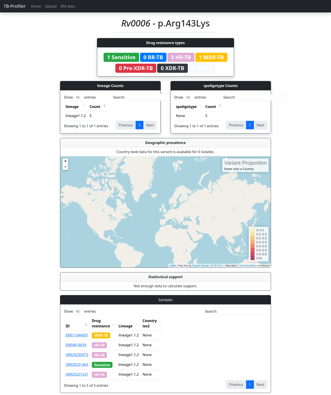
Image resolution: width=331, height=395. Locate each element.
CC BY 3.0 (216, 265)
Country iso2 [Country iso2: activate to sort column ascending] (163, 320)
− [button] (65, 167)
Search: (144, 97)
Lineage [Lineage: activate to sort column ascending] (135, 320)
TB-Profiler (15, 6)
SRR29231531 (77, 369)
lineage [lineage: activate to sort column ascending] (72, 106)
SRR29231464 (77, 359)
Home (36, 6)
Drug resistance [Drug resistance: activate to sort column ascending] (106, 320)
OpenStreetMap (247, 265)
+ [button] (65, 161)
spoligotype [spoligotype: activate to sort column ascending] (186, 106)
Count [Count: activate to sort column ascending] (95, 106)
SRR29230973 (77, 349)
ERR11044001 (77, 329)
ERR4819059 (76, 339)
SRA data (67, 6)
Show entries (80, 97)
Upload (51, 6)
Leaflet (173, 265)
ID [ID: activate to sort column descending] (68, 320)
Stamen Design (200, 265)
